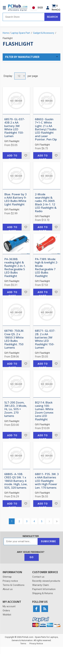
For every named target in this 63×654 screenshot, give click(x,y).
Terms (23, 643)
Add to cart (12, 156)
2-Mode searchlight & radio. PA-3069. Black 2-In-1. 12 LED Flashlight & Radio (46, 203)
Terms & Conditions (13, 585)
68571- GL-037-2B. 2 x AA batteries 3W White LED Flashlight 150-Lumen (45, 339)
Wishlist (7, 614)
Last (57, 521)
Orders (6, 610)
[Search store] (24, 17)
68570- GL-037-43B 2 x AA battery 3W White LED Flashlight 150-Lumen (14, 128)
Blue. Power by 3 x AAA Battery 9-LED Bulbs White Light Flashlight (15, 199)
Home (6, 33)
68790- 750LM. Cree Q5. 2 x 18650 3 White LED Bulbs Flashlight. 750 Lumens (14, 339)
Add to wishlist (26, 155)
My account (9, 606)
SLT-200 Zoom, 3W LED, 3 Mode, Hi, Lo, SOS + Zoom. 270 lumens (15, 409)
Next (49, 521)
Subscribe (48, 541)
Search (52, 16)
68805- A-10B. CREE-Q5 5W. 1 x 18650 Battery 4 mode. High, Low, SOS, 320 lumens (16, 480)
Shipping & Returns (42, 593)
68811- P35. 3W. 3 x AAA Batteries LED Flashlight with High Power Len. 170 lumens (47, 480)
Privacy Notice (36, 643)
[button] (47, 8)
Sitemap (7, 576)
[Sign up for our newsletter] (21, 541)
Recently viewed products (46, 580)
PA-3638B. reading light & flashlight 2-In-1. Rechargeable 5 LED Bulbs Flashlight (15, 267)
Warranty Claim (40, 585)
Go (32, 557)
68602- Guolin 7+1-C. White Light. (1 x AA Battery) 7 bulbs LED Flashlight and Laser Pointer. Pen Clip (46, 129)
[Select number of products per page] (20, 76)
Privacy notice (10, 580)
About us (8, 589)
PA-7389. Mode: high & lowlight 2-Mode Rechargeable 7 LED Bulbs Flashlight (46, 267)
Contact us (38, 576)
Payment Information (44, 589)
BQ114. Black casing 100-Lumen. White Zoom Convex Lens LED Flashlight (44, 411)
